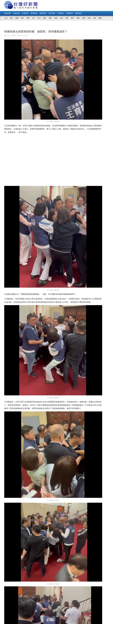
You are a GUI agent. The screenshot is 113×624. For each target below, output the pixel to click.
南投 (44, 18)
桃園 (17, 18)
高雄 (66, 18)
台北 (6, 18)
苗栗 (28, 18)
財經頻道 (78, 13)
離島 (100, 18)
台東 (94, 18)
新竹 (22, 18)
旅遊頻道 (43, 13)
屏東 (72, 18)
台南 (61, 18)
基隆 (78, 18)
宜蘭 (83, 18)
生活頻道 (25, 13)
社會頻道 (16, 13)
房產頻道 (69, 13)
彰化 (39, 18)
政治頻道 (7, 13)
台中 (33, 18)
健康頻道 (34, 13)
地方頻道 (51, 13)
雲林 (50, 18)
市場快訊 (60, 13)
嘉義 (55, 18)
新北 (11, 18)
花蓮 (89, 18)
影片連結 (66, 107)
